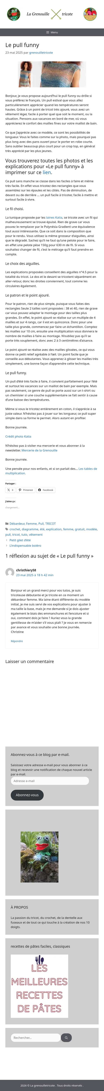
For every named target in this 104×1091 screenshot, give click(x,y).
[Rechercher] (66, 1037)
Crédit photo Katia (18, 436)
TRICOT (50, 523)
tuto (24, 534)
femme (68, 529)
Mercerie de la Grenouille (39, 450)
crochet (14, 529)
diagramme (30, 529)
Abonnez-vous (27, 795)
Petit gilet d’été (20, 540)
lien (47, 172)
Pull (41, 523)
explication (53, 529)
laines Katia (54, 217)
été (42, 529)
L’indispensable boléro (25, 545)
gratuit (80, 529)
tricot (16, 534)
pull (8, 534)
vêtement (36, 534)
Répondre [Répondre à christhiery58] (17, 641)
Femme (31, 523)
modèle (91, 529)
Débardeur (17, 523)
